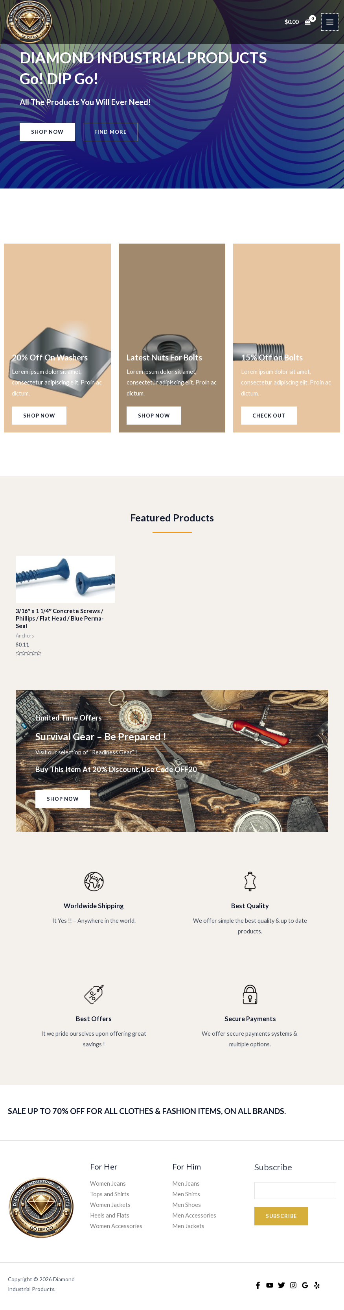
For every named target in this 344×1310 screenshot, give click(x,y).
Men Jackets (188, 1226)
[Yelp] (316, 1285)
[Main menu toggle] (330, 22)
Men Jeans (186, 1183)
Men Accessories (194, 1215)
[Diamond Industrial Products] (29, 22)
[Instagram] (293, 1285)
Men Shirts (186, 1194)
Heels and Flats (109, 1215)
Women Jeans (108, 1183)
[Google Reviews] (305, 1285)
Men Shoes (186, 1204)
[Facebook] (257, 1285)
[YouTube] (269, 1285)
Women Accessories (116, 1226)
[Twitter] (281, 1285)
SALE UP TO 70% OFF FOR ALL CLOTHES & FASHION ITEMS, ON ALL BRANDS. (147, 1111)
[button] (47, 132)
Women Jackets (110, 1204)
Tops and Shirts (109, 1194)
